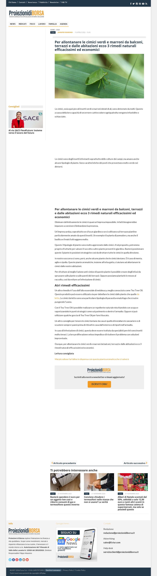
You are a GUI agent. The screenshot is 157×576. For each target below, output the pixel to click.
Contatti (22, 2)
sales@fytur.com (111, 542)
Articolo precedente (64, 463)
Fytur (43, 573)
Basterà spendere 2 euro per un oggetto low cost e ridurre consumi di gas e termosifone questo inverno (65, 501)
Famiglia (53, 24)
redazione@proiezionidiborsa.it (119, 533)
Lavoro (41, 24)
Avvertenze (32, 2)
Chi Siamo (12, 2)
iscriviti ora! (99, 384)
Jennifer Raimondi (65, 32)
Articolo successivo (134, 463)
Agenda (63, 24)
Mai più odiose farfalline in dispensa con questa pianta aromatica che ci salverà (92, 359)
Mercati (22, 24)
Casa (58, 30)
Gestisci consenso (53, 570)
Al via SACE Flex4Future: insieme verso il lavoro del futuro (25, 131)
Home (52, 30)
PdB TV (64, 2)
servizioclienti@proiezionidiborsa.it (121, 552)
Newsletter (54, 2)
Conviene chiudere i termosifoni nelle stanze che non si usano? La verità (98, 499)
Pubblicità (43, 2)
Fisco (32, 24)
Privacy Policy (68, 570)
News (12, 24)
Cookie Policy (80, 570)
